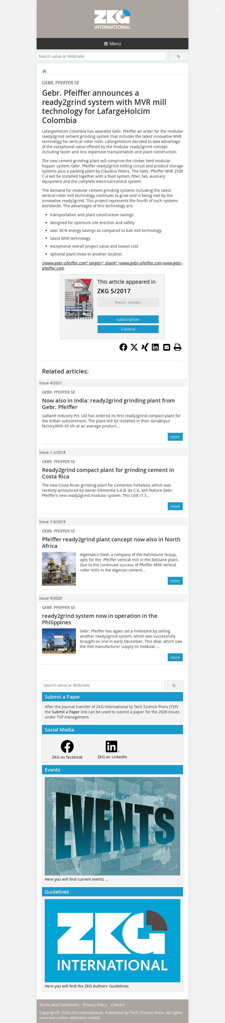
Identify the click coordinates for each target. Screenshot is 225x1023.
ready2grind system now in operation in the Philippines (100, 619)
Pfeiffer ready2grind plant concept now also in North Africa (111, 542)
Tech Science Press (147, 1012)
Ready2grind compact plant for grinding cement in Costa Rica (108, 473)
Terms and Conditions (59, 1004)
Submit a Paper (66, 711)
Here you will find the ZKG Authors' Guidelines (87, 986)
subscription (128, 319)
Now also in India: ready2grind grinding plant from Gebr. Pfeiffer (108, 404)
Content (128, 329)
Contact (118, 1004)
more (175, 436)
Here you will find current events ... (76, 879)
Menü (115, 44)
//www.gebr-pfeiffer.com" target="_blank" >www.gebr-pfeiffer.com (102, 263)
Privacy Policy (95, 1004)
